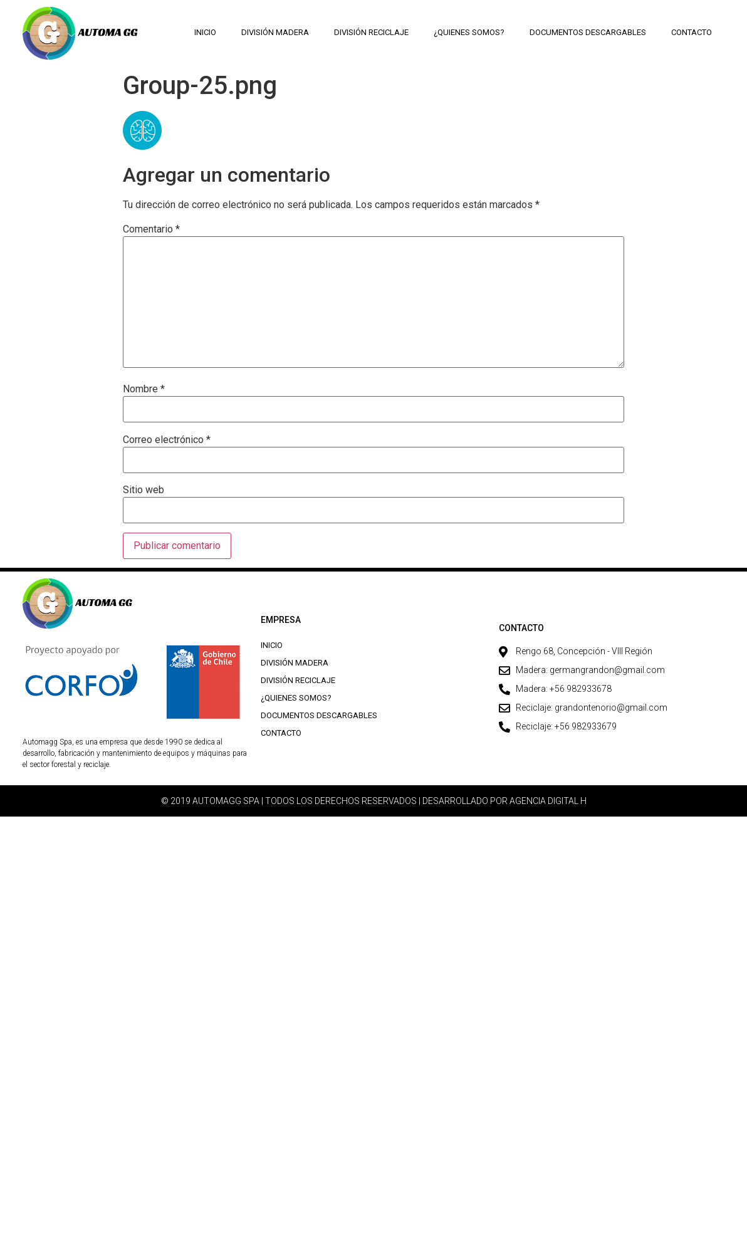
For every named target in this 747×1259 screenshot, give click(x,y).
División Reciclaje (371, 32)
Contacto (691, 32)
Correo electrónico (167, 440)
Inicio (205, 32)
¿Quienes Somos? (469, 32)
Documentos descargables (588, 32)
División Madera (275, 32)
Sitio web (143, 490)
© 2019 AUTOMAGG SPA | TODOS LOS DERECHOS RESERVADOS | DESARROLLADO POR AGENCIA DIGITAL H (374, 801)
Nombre (144, 389)
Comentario (151, 229)
